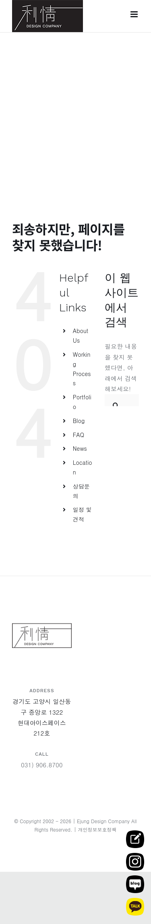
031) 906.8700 (42, 764)
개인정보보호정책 (97, 829)
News (80, 448)
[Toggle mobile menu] (134, 14)
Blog (79, 421)
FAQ (78, 435)
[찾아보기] (116, 400)
